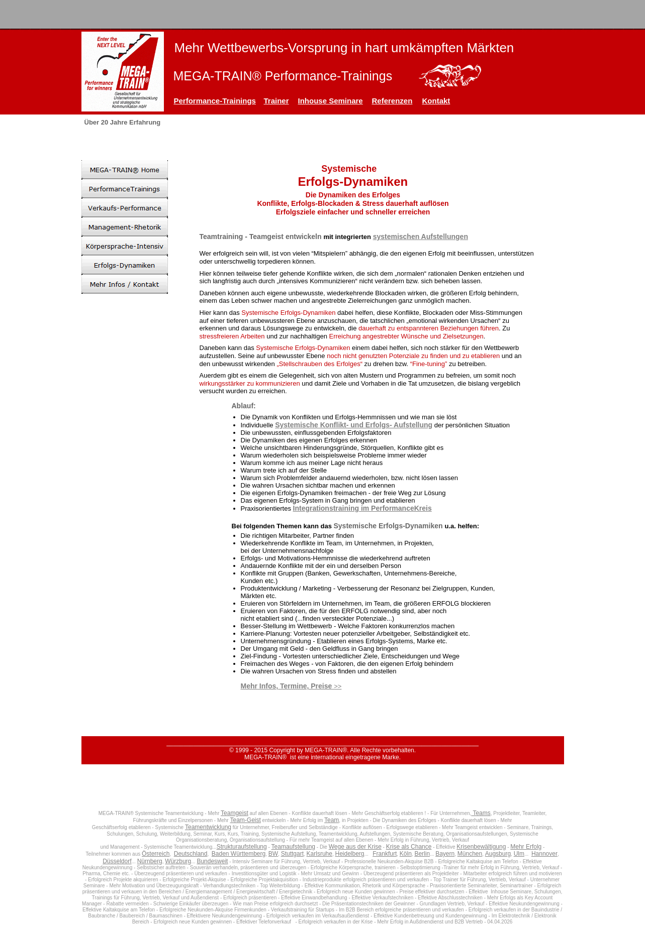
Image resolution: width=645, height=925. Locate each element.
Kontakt (436, 100)
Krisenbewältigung (481, 846)
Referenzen (392, 100)
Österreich (155, 853)
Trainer (276, 100)
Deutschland (191, 853)
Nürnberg (149, 861)
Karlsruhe (319, 853)
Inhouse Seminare (330, 100)
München (469, 853)
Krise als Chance (409, 846)
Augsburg (498, 853)
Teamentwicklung (208, 827)
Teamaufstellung (293, 846)
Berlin (422, 853)
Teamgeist (234, 813)
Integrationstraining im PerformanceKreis (362, 508)
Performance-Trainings (215, 100)
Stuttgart (292, 853)
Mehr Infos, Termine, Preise (286, 686)
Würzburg (178, 861)
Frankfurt (385, 853)
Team (331, 820)
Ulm (519, 853)
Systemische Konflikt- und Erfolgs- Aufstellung (353, 425)
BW (273, 853)
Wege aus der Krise (355, 846)
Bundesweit (212, 861)
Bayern (444, 853)
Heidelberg (349, 853)
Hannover (544, 853)
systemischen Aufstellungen (420, 237)
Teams (480, 813)
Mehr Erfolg (525, 846)
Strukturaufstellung (242, 846)
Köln (406, 853)
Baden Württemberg (238, 853)
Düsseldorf (117, 861)
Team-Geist (245, 820)
